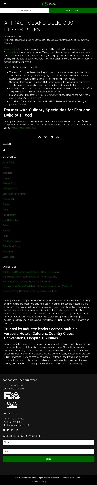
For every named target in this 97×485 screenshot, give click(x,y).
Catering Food (11, 40)
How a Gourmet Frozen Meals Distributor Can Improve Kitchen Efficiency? (37, 286)
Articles (6, 167)
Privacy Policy (68, 478)
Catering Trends (26, 40)
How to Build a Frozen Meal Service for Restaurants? (27, 281)
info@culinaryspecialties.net (16, 425)
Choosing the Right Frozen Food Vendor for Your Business (30, 276)
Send (48, 459)
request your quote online (24, 128)
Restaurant (8, 251)
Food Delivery (83, 40)
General (6, 225)
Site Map (79, 478)
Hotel (5, 236)
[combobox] (48, 150)
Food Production (11, 220)
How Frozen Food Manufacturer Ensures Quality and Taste (30, 291)
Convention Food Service (46, 40)
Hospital (6, 230)
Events (6, 204)
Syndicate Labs (56, 480)
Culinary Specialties (13, 49)
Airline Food (8, 162)
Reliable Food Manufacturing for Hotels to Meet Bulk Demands (32, 272)
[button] (5, 4)
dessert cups (14, 52)
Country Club (64, 40)
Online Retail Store (11, 246)
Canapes (7, 178)
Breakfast (7, 173)
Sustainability (9, 257)
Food (73, 40)
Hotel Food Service (12, 43)
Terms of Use (56, 478)
